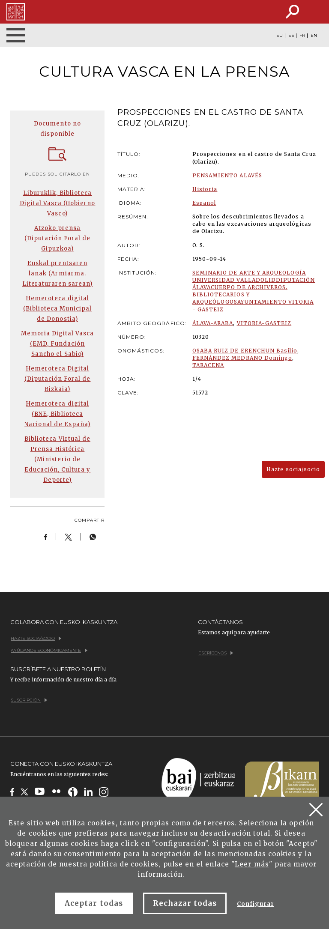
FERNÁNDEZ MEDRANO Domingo (242, 358)
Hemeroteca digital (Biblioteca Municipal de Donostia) (57, 309)
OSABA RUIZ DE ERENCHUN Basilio (244, 350)
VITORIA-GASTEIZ (264, 323)
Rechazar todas (185, 903)
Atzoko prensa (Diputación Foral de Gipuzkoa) (57, 238)
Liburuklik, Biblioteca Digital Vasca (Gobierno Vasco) (58, 203)
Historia (204, 189)
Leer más (252, 864)
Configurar (255, 904)
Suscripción (29, 700)
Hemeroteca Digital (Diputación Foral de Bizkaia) (57, 379)
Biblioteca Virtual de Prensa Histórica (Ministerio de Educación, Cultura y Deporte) (57, 459)
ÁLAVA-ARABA (212, 323)
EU (279, 35)
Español (204, 203)
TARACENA (208, 365)
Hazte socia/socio (293, 469)
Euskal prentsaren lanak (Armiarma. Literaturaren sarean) (57, 273)
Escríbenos (215, 653)
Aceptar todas (94, 903)
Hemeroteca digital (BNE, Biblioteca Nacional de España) (57, 414)
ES (291, 35)
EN (314, 35)
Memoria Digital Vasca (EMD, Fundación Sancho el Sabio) (57, 344)
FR (302, 35)
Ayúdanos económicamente (49, 650)
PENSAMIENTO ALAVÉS (227, 175)
